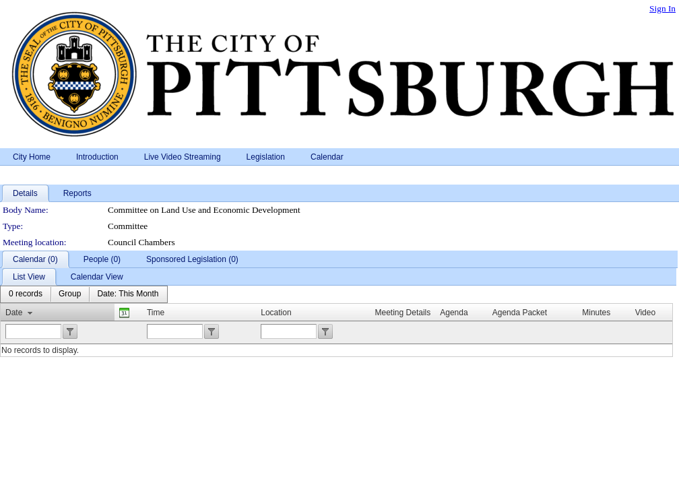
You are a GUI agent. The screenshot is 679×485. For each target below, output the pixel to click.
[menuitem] (26, 294)
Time (155, 312)
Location (276, 312)
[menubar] (84, 294)
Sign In (662, 8)
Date (13, 312)
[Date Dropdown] (127, 294)
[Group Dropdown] (70, 294)
